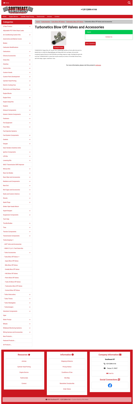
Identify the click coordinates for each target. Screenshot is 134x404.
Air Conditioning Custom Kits (16, 35)
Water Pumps (16, 319)
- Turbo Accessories (16, 252)
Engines (16, 106)
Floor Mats (16, 127)
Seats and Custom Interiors (16, 194)
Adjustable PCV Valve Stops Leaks (13, 30)
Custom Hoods (16, 72)
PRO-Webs (85, 399)
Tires (16, 227)
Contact (57, 16)
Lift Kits (16, 156)
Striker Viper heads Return (11, 206)
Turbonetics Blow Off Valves (74, 21)
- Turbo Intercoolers (16, 294)
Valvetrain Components (16, 311)
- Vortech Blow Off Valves (11, 290)
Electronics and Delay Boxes (16, 89)
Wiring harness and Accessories (16, 332)
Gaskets (16, 139)
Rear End (16, 185)
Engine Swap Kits (8, 102)
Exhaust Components (16, 110)
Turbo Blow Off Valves (58, 21)
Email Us (109, 373)
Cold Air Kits (16, 68)
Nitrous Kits (16, 169)
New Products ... (8, 336)
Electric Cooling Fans (16, 85)
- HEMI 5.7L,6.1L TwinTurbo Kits (13, 248)
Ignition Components (16, 152)
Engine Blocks (7, 93)
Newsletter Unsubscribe (67, 383)
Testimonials (40, 16)
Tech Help (6, 219)
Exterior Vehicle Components (16, 114)
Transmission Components (16, 236)
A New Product (16, 26)
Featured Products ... (9, 340)
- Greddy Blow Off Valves (11, 269)
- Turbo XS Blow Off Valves (12, 282)
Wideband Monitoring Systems (16, 328)
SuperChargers (16, 210)
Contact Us (109, 37)
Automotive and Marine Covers (12, 39)
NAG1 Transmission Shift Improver (13, 164)
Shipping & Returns (67, 361)
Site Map (67, 378)
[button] (129, 3)
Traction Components (16, 231)
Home (6, 3)
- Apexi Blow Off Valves (10, 261)
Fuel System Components (16, 135)
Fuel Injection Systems (10, 131)
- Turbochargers (16, 307)
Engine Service (13, 16)
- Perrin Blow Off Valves (11, 278)
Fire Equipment (16, 123)
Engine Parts (16, 97)
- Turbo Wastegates (16, 303)
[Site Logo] (23, 10)
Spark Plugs (16, 202)
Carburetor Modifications (10, 47)
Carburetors (16, 51)
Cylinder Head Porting (27, 16)
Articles (49, 16)
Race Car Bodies (16, 173)
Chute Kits (16, 60)
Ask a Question (90, 43)
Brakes (16, 43)
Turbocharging (45, 21)
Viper (4, 315)
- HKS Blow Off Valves (10, 273)
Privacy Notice (67, 367)
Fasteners (16, 118)
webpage (98, 65)
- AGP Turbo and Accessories (12, 244)
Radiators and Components (16, 181)
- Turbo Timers (16, 298)
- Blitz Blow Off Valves (10, 265)
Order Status (67, 389)
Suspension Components (16, 215)
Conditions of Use (67, 372)
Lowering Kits (16, 160)
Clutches (16, 64)
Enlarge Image (58, 47)
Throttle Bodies (16, 223)
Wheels (16, 324)
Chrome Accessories (16, 56)
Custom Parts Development (16, 76)
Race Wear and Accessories (16, 177)
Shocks (16, 198)
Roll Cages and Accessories (16, 190)
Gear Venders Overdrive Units (12, 148)
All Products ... (7, 345)
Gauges (16, 143)
